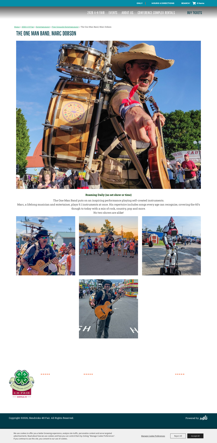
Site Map (180, 399)
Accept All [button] (195, 436)
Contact (179, 395)
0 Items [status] (200, 3)
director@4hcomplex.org (58, 391)
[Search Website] (186, 3)
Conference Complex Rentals (156, 13)
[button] (108, 115)
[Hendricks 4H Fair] (20, 10)
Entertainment (43, 26)
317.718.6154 (51, 377)
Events (113, 13)
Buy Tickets (194, 13)
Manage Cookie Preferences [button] (153, 436)
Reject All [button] (178, 436)
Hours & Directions (163, 3)
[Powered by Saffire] (204, 418)
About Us (127, 13)
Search (179, 3)
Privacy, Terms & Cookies (189, 402)
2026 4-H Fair (95, 13)
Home (17, 26)
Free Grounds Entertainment (65, 26)
